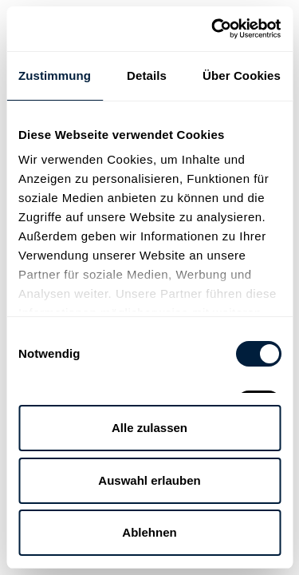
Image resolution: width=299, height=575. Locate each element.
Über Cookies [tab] (242, 75)
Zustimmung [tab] (54, 75)
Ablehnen (149, 532)
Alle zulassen (149, 427)
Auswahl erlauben (149, 480)
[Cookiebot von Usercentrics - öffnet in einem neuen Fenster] (213, 28)
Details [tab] (147, 75)
